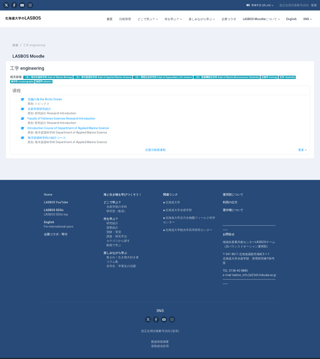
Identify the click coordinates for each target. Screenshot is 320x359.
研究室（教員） (116, 203)
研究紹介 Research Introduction (61, 105)
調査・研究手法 (116, 228)
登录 (314, 5)
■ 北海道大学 (171, 194)
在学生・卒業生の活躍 (121, 258)
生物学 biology (275, 69)
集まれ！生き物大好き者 (122, 249)
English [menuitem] (291, 19)
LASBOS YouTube (56, 194)
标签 (21, 37)
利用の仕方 (230, 194)
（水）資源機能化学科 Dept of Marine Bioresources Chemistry (232, 69)
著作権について (233, 202)
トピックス (48, 96)
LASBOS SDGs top (56, 207)
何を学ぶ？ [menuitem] (172, 19)
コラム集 (112, 254)
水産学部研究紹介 (45, 101)
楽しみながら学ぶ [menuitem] (200, 19)
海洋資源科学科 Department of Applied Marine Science (77, 125)
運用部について (233, 187)
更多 (295, 142)
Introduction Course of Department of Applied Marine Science (74, 120)
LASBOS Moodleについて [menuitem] (260, 19)
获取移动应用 (160, 338)
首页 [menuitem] (110, 19)
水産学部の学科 (116, 199)
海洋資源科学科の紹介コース (53, 130)
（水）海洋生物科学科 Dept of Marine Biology (54, 69)
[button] (260, 5)
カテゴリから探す (118, 233)
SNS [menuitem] (306, 19)
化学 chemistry (293, 69)
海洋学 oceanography (28, 74)
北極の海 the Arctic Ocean (51, 91)
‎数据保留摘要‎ (160, 334)
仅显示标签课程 (155, 142)
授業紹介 (112, 220)
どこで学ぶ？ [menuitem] (146, 19)
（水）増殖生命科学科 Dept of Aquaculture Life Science (169, 69)
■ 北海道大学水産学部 (177, 202)
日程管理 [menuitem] (125, 19)
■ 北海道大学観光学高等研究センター (187, 222)
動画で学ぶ (113, 237)
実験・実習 (113, 224)
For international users (58, 219)
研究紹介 (112, 215)
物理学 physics (50, 74)
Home (48, 187)
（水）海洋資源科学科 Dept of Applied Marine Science (108, 69)
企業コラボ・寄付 (55, 226)
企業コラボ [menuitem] (228, 19)
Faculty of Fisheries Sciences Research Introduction (67, 111)
